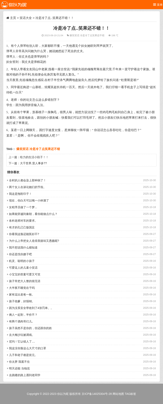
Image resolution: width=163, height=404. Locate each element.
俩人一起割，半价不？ (23, 314)
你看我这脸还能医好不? (24, 234)
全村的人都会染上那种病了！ (27, 180)
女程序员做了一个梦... (23, 207)
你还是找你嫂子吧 (20, 254)
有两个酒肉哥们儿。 (22, 321)
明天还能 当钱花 (19, 368)
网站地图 (118, 393)
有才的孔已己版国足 (22, 227)
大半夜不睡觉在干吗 (22, 287)
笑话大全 (26, 18)
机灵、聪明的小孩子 (22, 261)
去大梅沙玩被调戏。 (22, 334)
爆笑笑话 (75, 35)
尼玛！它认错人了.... (22, 341)
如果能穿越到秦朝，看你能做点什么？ (33, 214)
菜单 (158, 4)
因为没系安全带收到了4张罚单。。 (31, 308)
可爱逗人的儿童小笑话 (23, 267)
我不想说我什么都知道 (23, 247)
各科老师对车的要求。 (23, 220)
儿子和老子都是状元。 (23, 355)
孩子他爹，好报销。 (22, 301)
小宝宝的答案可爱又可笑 (24, 274)
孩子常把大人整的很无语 (24, 281)
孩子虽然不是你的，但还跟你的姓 (30, 328)
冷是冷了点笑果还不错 (92, 35)
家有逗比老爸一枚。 (22, 294)
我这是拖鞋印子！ (20, 193)
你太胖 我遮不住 (19, 361)
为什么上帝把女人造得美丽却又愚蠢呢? (34, 240)
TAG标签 (130, 393)
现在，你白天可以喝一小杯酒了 (29, 200)
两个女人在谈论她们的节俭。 (27, 187)
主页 (13, 18)
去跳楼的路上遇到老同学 (24, 375)
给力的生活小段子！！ (34, 157)
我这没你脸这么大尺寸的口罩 (27, 348)
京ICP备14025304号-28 (97, 393)
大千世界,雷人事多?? (33, 163)
